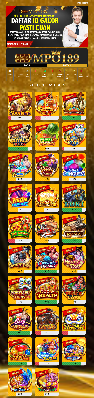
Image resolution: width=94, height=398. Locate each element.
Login (27, 65)
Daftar (67, 65)
